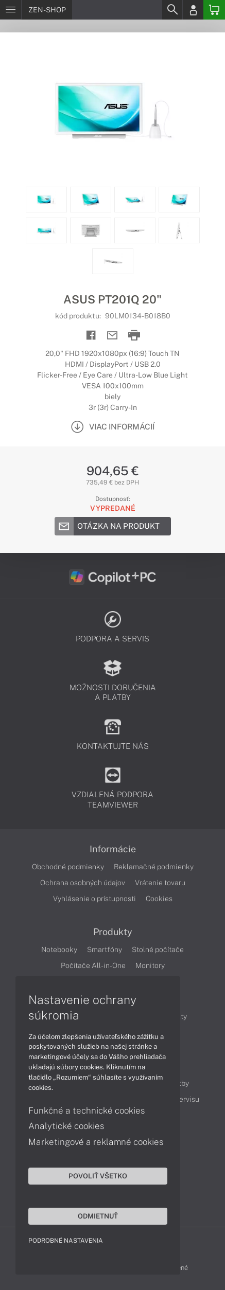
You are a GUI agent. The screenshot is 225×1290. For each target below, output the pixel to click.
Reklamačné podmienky (154, 867)
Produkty (112, 932)
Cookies (159, 898)
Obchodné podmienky (68, 867)
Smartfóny (104, 949)
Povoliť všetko (97, 1176)
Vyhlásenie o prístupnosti (94, 898)
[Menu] (10, 10)
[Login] (193, 10)
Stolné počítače (158, 949)
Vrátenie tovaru (160, 883)
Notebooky (59, 949)
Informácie (113, 849)
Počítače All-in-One (93, 965)
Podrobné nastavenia (65, 1240)
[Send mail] (112, 336)
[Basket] (214, 10)
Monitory (150, 965)
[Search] (172, 10)
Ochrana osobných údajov (82, 883)
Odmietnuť (98, 1216)
